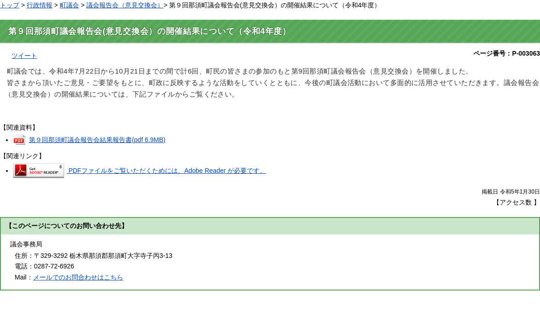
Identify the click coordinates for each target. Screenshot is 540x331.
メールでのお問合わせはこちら (78, 277)
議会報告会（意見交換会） (125, 5)
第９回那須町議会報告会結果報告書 (97, 139)
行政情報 (39, 5)
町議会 (69, 5)
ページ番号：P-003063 (506, 53)
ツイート (24, 55)
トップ (9, 5)
